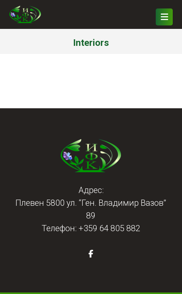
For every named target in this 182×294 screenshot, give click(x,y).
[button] (91, 254)
